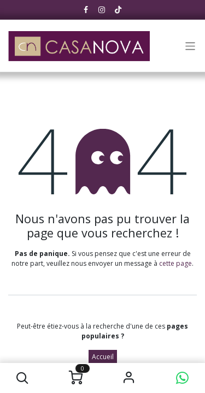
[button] (22, 378)
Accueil (103, 356)
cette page (175, 263)
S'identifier (129, 378)
